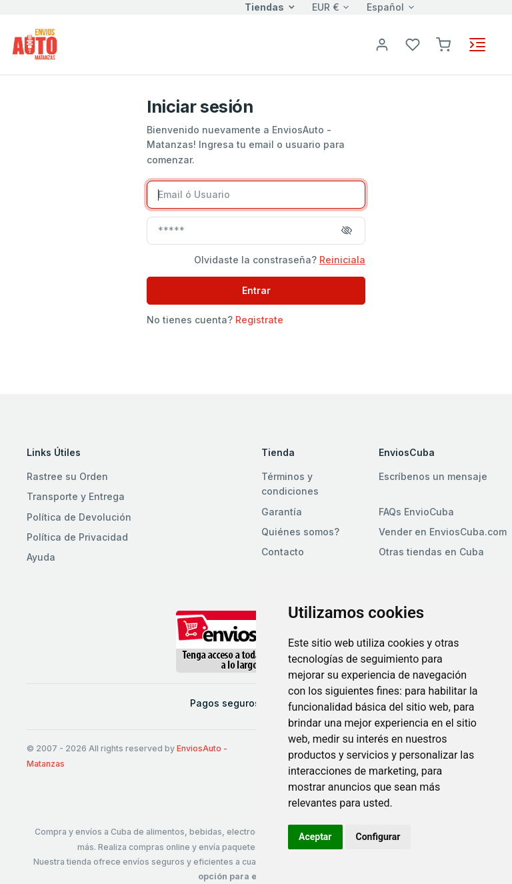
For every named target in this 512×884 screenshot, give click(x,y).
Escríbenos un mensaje (433, 476)
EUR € (325, 7)
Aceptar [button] (315, 836)
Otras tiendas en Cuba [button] (431, 551)
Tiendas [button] (264, 7)
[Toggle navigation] (477, 44)
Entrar (256, 290)
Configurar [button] (378, 836)
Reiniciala (342, 259)
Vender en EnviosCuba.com (443, 531)
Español (385, 7)
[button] (443, 43)
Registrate (259, 319)
